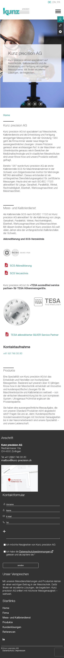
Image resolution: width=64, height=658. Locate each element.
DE (49, 2)
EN (54, 2)
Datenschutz (8, 651)
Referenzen (9, 632)
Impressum (20, 651)
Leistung (60, 25)
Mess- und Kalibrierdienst (17, 618)
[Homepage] (16, 14)
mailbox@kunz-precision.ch (16, 460)
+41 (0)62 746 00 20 (15, 457)
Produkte (8, 622)
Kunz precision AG (15, 125)
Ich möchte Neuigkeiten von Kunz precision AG (30, 545)
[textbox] (32, 495)
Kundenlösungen (12, 627)
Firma (6, 613)
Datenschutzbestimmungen (36, 552)
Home (6, 115)
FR (58, 2)
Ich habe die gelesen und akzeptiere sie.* (29, 553)
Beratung (60, 19)
